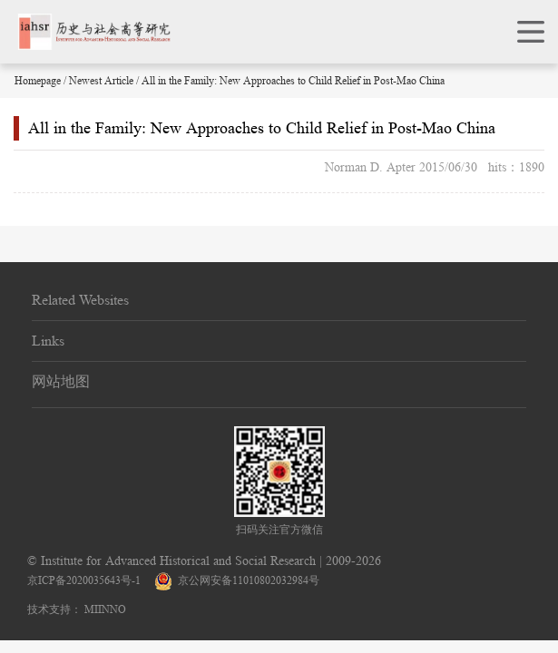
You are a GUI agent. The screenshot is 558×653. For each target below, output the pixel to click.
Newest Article (101, 80)
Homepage (38, 80)
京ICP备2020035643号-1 (84, 580)
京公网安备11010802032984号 (236, 580)
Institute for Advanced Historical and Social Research (178, 560)
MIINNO (105, 609)
